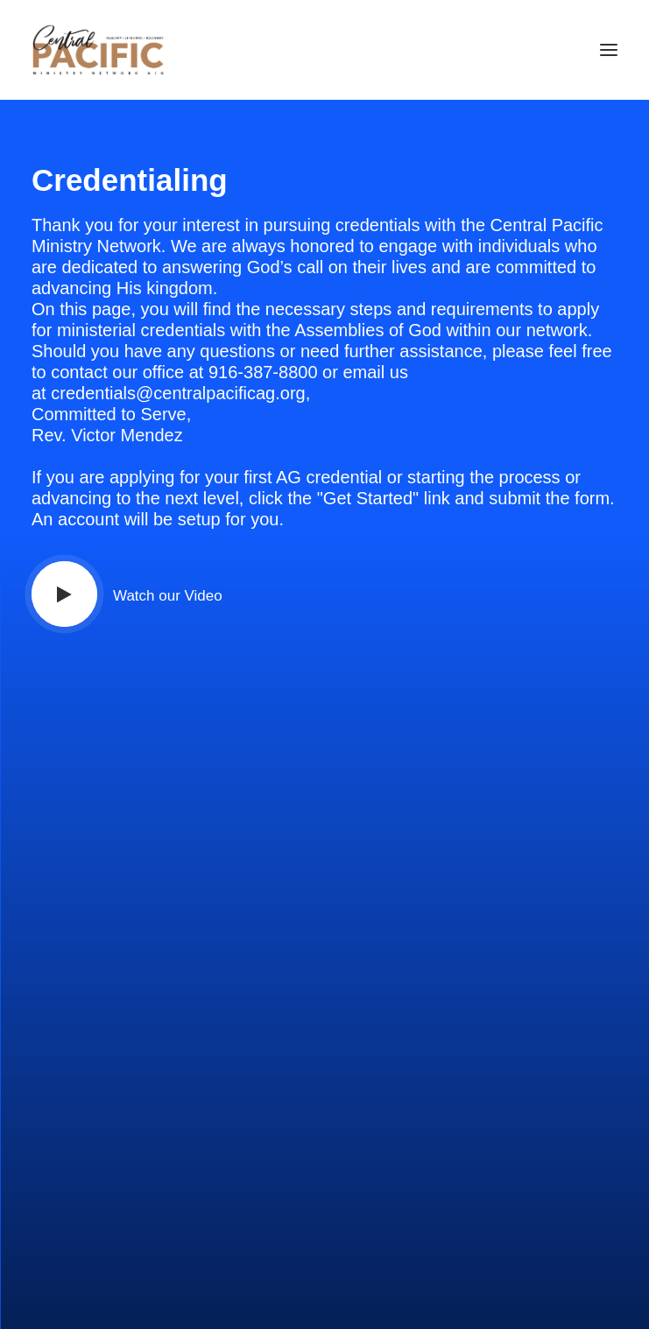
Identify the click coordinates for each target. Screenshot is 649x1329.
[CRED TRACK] (98, 50)
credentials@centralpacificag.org (178, 393)
